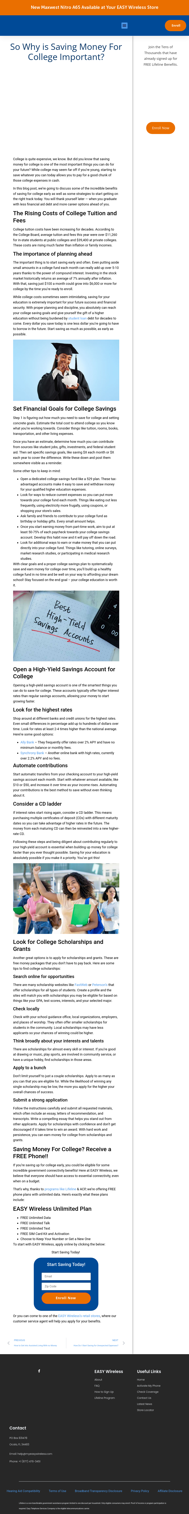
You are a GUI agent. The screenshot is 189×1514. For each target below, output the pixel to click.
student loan (77, 318)
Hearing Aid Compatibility (23, 1491)
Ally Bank (27, 742)
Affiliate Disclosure (170, 1491)
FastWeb (81, 985)
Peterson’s (100, 985)
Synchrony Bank (32, 753)
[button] (124, 26)
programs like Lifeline (60, 1189)
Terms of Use (57, 1491)
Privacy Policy (140, 1491)
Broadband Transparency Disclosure (98, 1491)
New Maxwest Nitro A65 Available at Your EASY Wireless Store (94, 7)
